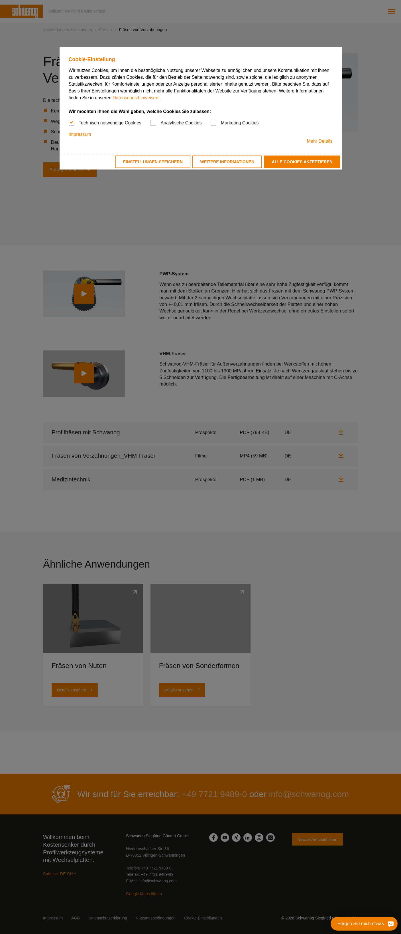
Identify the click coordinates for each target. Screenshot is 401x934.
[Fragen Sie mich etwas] (391, 924)
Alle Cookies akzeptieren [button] (302, 162)
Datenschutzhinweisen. (136, 97)
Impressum (80, 134)
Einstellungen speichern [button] (153, 162)
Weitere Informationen (227, 162)
